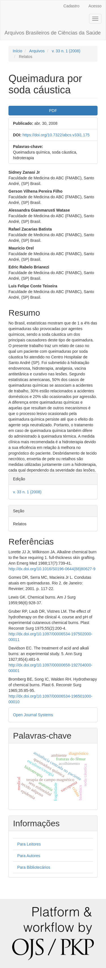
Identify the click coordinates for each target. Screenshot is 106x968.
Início (17, 51)
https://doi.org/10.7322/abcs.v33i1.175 (55, 135)
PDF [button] (53, 110)
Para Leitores (29, 844)
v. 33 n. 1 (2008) (66, 51)
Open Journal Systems (33, 715)
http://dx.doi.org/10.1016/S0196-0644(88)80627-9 (51, 569)
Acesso (94, 6)
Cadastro (71, 6)
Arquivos (36, 51)
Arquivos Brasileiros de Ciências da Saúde (53, 33)
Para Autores (28, 855)
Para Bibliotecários (33, 867)
